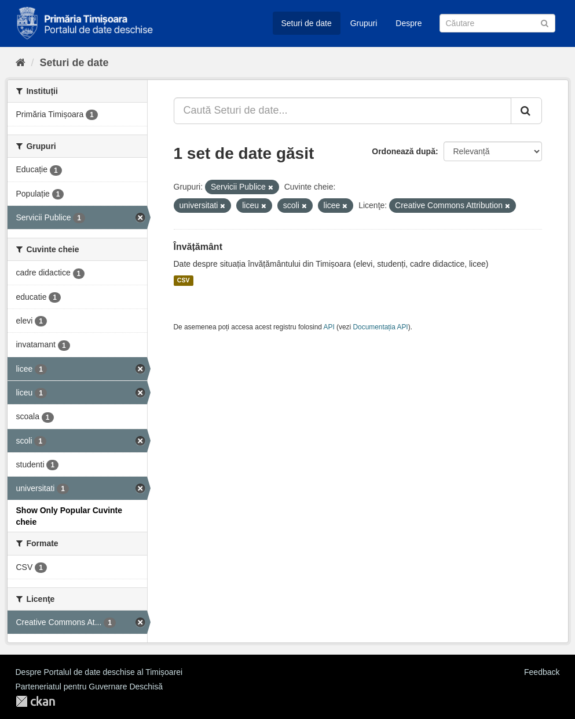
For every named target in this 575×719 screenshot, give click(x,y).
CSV (183, 280)
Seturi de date (306, 23)
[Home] (20, 62)
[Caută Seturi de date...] (342, 110)
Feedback (541, 672)
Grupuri (364, 23)
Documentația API (380, 327)
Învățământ (198, 247)
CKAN (35, 701)
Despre (408, 23)
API (329, 327)
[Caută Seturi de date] (497, 23)
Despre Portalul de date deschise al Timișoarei (99, 672)
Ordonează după (403, 151)
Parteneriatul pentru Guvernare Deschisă (89, 686)
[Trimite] (545, 22)
